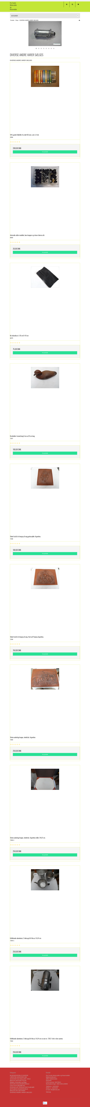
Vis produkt (45, 152)
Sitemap (48, 1092)
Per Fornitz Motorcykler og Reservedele (13, 6)
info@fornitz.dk (55, 1089)
